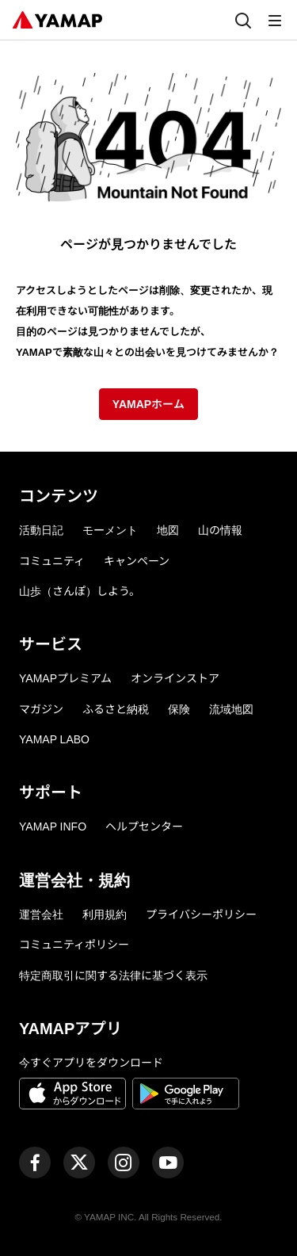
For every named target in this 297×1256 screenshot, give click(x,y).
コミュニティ (52, 561)
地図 (168, 530)
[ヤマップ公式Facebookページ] (35, 1162)
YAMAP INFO (52, 826)
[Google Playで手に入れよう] (185, 1096)
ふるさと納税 (115, 709)
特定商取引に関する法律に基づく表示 (113, 975)
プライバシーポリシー (201, 914)
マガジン (41, 709)
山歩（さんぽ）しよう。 (79, 591)
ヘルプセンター (144, 826)
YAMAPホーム (148, 404)
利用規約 (104, 914)
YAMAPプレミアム (65, 678)
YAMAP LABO (54, 739)
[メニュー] (275, 20)
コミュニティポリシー (74, 944)
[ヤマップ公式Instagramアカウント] (123, 1162)
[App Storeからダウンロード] (72, 1096)
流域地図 (231, 709)
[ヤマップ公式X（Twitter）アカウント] (79, 1162)
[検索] (243, 20)
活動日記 (41, 530)
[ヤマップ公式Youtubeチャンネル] (168, 1162)
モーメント (110, 530)
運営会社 (41, 914)
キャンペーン (136, 561)
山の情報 (220, 530)
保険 (179, 709)
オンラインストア (175, 678)
